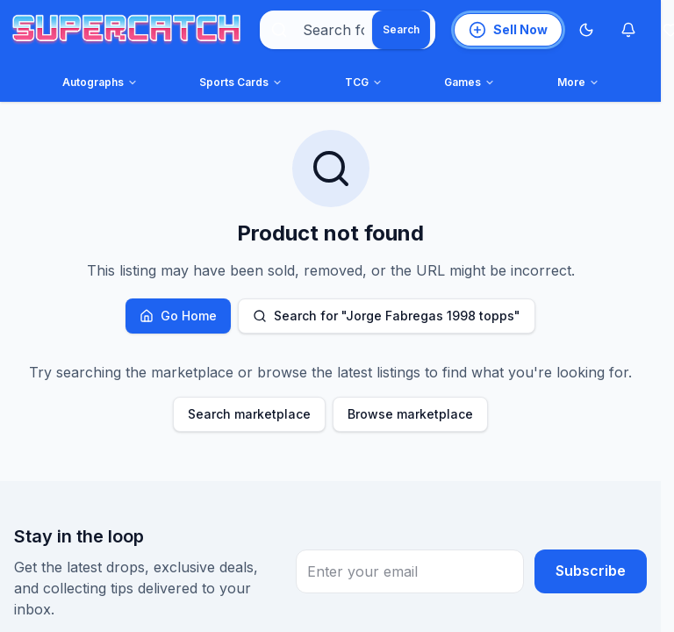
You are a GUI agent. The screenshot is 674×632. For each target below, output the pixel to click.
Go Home (178, 315)
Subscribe (591, 571)
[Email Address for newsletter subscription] (410, 571)
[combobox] (347, 30)
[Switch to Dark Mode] (586, 30)
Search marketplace (249, 413)
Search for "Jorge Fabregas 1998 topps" (386, 315)
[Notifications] (628, 30)
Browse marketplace (410, 413)
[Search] (401, 30)
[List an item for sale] (508, 29)
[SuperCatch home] (126, 30)
